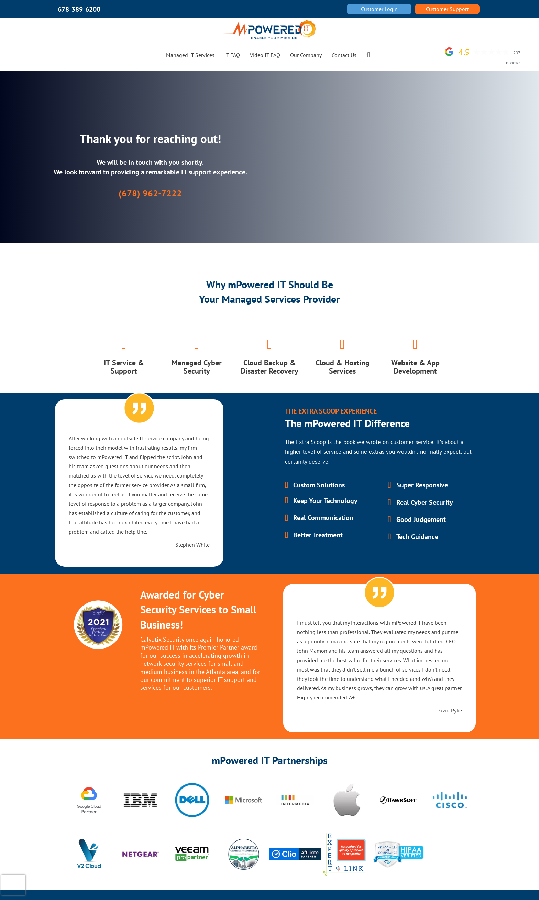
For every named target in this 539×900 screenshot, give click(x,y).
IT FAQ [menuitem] (232, 55)
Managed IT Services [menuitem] (190, 55)
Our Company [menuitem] (306, 55)
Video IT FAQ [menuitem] (265, 55)
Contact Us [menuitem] (344, 55)
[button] (370, 54)
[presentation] (13, 885)
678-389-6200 (79, 9)
